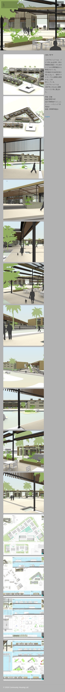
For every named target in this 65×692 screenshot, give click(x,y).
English (47, 117)
